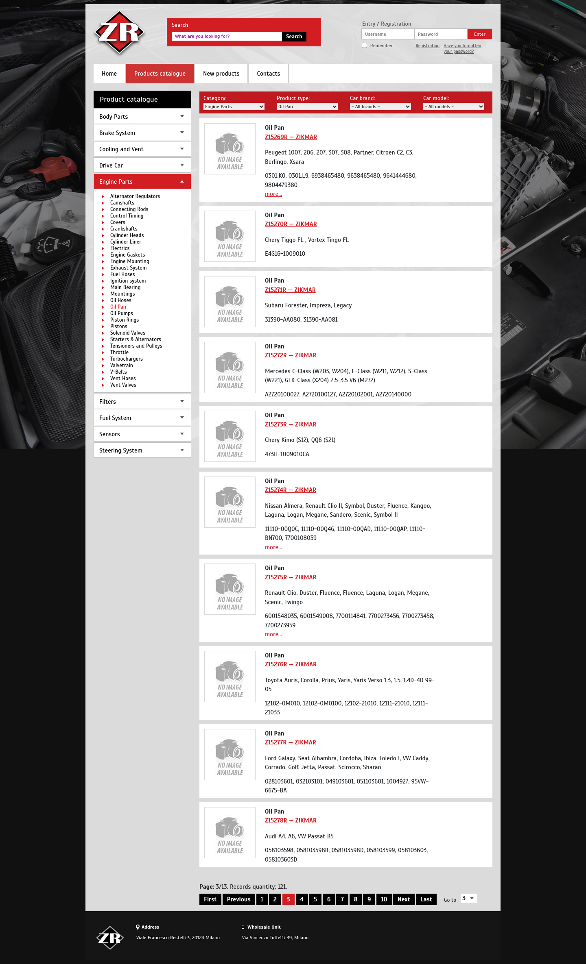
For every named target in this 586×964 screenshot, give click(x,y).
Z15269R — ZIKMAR (291, 137)
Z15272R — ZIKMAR (290, 355)
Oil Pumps (121, 313)
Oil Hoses (120, 300)
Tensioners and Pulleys (136, 346)
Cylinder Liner (125, 242)
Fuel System (115, 418)
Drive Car (111, 165)
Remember (381, 45)
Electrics (119, 248)
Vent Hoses (123, 378)
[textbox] (227, 36)
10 (384, 899)
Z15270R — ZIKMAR (291, 224)
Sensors (109, 434)
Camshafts (122, 203)
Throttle (119, 352)
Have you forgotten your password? (462, 48)
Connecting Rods (129, 209)
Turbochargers (126, 359)
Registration (427, 45)
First (210, 899)
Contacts (268, 73)
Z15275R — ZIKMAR (291, 577)
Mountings (122, 294)
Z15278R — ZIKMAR (291, 820)
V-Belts (118, 372)
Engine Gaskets (127, 255)
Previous (239, 899)
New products (221, 73)
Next (404, 899)
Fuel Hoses (122, 274)
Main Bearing (125, 287)
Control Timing (127, 216)
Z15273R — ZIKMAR (290, 424)
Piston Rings (124, 320)
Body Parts (113, 116)
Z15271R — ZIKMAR (290, 290)
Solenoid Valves (127, 333)
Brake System (117, 133)
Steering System (120, 450)
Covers (117, 222)
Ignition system (128, 281)
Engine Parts (116, 181)
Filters (107, 401)
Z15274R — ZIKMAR (290, 490)
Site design (447, 937)
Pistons (118, 326)
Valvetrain (121, 365)
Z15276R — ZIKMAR (291, 664)
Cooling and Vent (121, 149)
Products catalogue (160, 73)
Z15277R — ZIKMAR (290, 742)
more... (273, 194)
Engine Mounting (129, 261)
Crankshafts (124, 229)
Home (109, 73)
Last (426, 899)
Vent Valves (123, 385)
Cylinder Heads (127, 235)
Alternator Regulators (135, 196)
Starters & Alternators (135, 339)
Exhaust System (128, 268)
